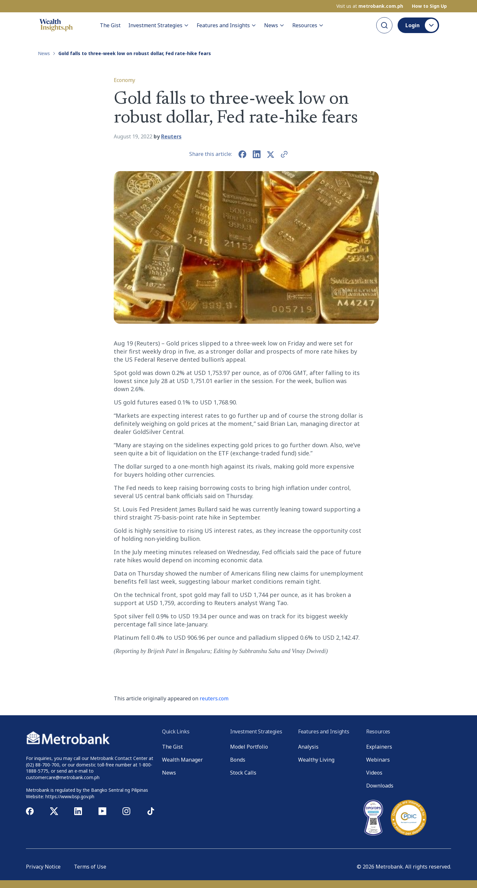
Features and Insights (226, 25)
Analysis (308, 746)
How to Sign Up (429, 6)
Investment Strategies (158, 25)
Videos (374, 772)
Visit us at (369, 6)
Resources (308, 25)
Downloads (379, 785)
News (274, 25)
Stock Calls (243, 772)
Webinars (378, 759)
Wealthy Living (316, 759)
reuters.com (214, 698)
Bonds (237, 759)
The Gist (110, 25)
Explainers (379, 746)
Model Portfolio (249, 746)
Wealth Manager (182, 759)
